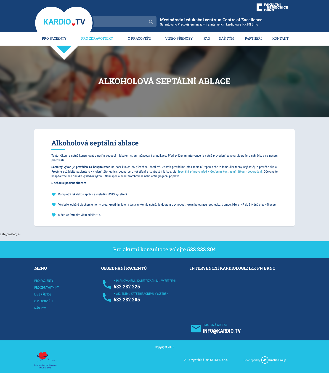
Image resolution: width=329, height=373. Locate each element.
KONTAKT (280, 38)
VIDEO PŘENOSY (179, 38)
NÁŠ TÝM (226, 38)
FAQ (207, 38)
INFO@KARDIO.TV (222, 331)
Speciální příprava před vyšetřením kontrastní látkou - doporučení (219, 172)
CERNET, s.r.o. (219, 360)
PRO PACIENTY (54, 38)
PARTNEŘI (253, 38)
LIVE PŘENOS (42, 294)
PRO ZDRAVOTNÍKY (97, 38)
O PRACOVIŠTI (139, 38)
